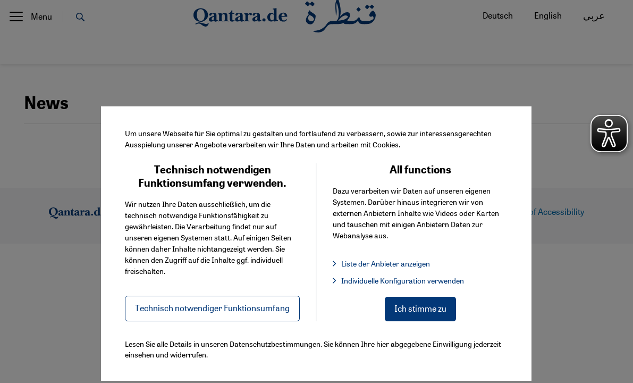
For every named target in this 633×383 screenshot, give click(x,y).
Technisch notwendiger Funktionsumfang (212, 307)
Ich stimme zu (420, 308)
